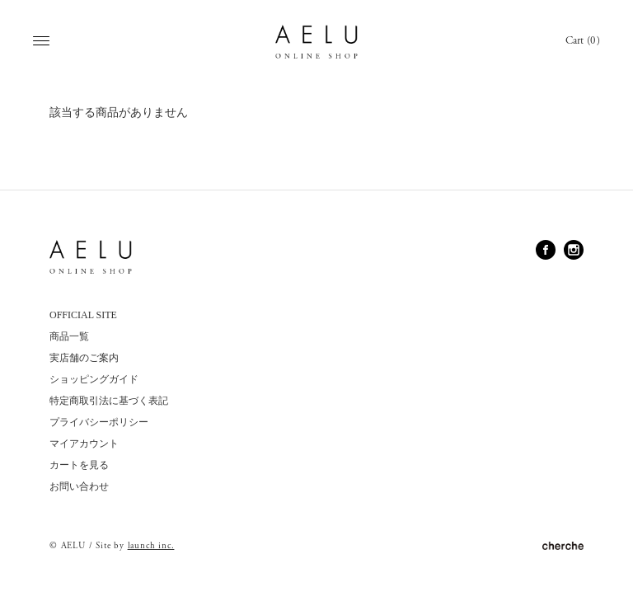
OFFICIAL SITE (83, 315)
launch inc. (151, 546)
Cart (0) (582, 41)
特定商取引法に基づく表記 (108, 400)
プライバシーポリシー (98, 422)
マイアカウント (84, 443)
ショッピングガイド (93, 379)
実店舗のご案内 (84, 358)
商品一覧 (69, 336)
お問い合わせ (79, 486)
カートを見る (79, 465)
